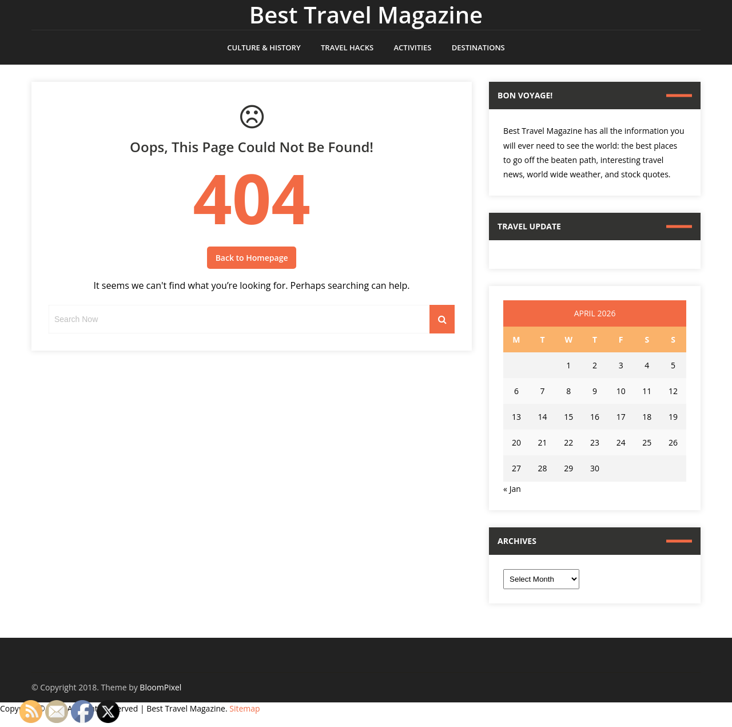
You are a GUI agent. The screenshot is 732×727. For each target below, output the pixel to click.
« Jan (512, 488)
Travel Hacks (347, 47)
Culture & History (263, 47)
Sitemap (244, 708)
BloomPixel (160, 687)
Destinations (478, 47)
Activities (412, 47)
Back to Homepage (252, 257)
